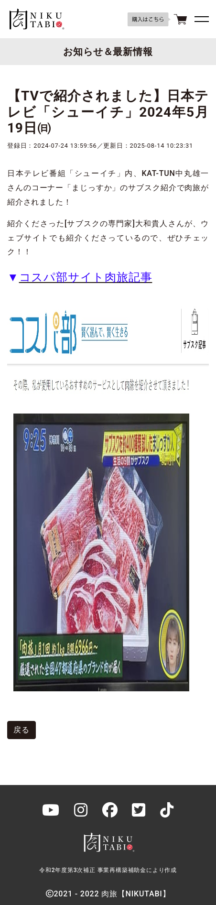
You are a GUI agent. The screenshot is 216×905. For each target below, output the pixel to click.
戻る (21, 729)
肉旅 (36, 19)
